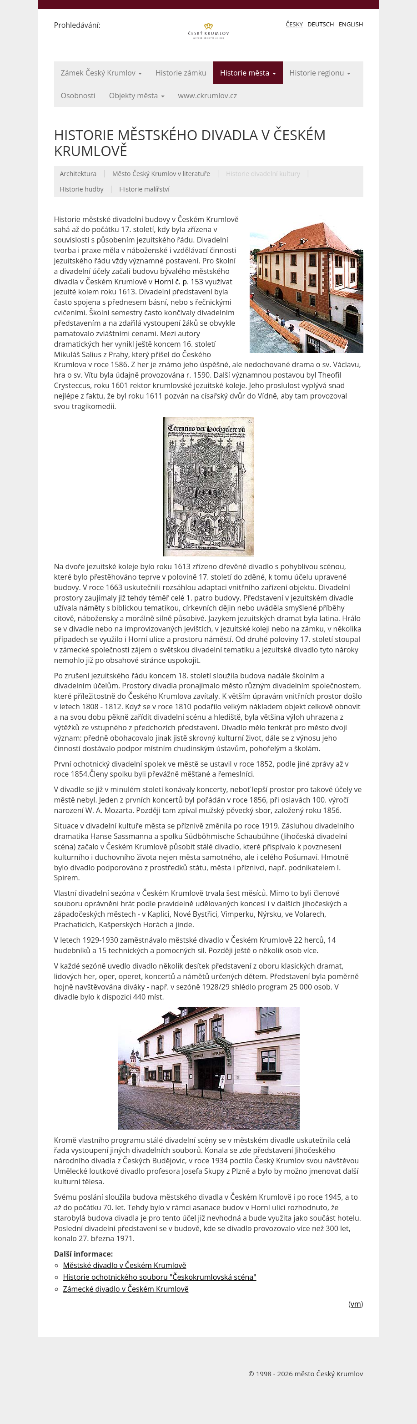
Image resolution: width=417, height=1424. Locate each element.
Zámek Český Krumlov (101, 73)
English (351, 24)
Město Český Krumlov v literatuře (161, 173)
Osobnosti (78, 96)
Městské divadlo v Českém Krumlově (124, 1265)
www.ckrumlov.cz (207, 96)
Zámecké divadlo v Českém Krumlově (126, 1289)
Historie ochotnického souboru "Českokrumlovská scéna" (159, 1277)
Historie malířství (144, 189)
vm (356, 1304)
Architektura (78, 173)
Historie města (248, 73)
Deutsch (320, 24)
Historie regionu (320, 73)
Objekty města (137, 96)
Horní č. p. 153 (178, 282)
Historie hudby (82, 189)
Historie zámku (181, 73)
